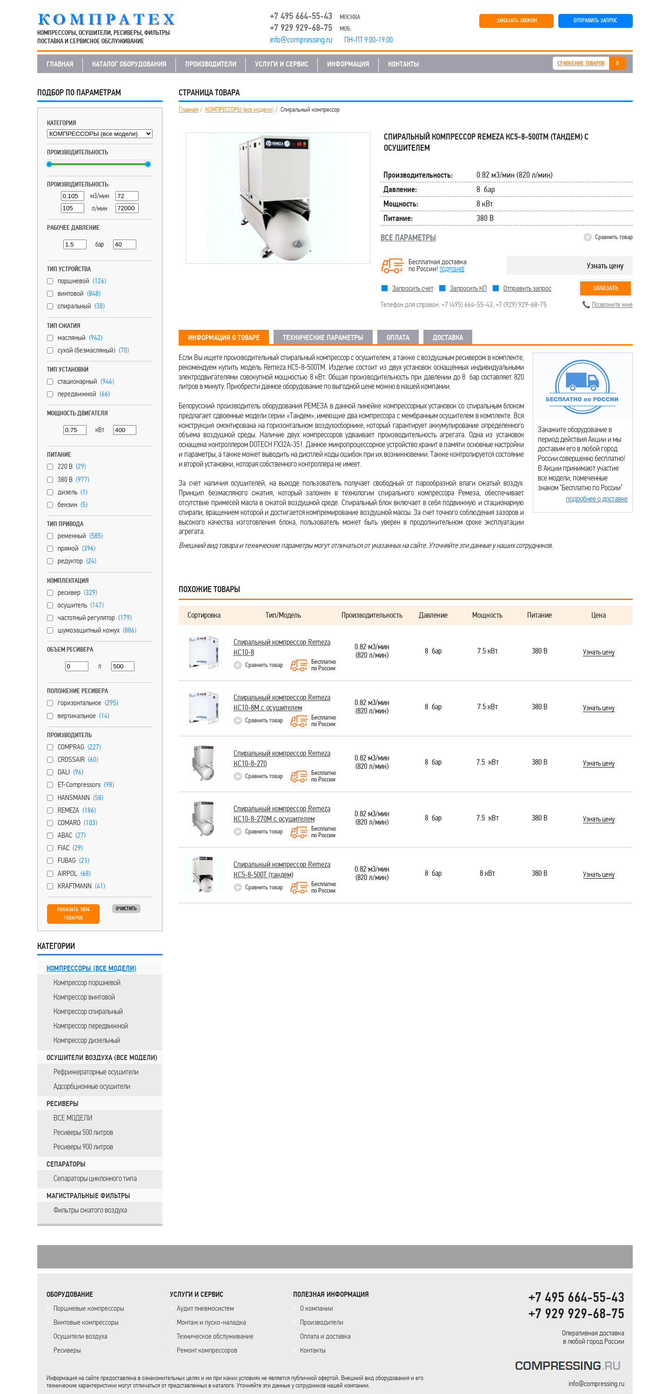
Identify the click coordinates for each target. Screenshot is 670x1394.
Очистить (126, 909)
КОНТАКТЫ (403, 64)
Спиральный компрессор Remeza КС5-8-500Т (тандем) (282, 870)
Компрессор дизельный (87, 1040)
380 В (540, 651)
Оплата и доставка (325, 1336)
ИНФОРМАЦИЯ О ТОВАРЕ (224, 337)
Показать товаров (73, 914)
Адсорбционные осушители (92, 1086)
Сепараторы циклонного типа (95, 1178)
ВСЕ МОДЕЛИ (73, 1117)
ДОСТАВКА (448, 337)
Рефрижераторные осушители (96, 1071)
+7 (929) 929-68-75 (521, 304)
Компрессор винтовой (84, 996)
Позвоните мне (612, 304)
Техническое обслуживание (215, 1336)
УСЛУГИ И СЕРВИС (281, 64)
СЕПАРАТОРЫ (66, 1164)
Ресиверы (67, 1350)
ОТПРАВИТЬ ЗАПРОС (595, 20)
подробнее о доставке (597, 498)
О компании (316, 1308)
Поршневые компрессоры (89, 1308)
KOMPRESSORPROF (569, 1367)
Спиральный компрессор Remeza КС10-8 (282, 647)
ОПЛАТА (398, 337)
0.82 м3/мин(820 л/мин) (372, 651)
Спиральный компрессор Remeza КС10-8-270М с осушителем (282, 814)
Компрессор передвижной (91, 1025)
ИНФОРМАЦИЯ (348, 64)
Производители (321, 1322)
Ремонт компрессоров (207, 1350)
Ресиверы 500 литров (83, 1132)
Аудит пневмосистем (205, 1308)
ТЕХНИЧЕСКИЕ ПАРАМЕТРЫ (323, 337)
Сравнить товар (614, 237)
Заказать (605, 288)
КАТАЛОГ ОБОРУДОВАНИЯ (129, 64)
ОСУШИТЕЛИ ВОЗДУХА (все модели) (102, 1057)
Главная (188, 110)
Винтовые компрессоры (86, 1322)
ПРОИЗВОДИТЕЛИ (210, 64)
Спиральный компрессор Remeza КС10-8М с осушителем (282, 703)
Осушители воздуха (80, 1336)
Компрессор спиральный (88, 1011)
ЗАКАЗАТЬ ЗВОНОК (516, 20)
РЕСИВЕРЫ (63, 1103)
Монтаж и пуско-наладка (211, 1322)
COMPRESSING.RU (115, 20)
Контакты (313, 1350)
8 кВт (487, 873)
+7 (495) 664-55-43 (467, 304)
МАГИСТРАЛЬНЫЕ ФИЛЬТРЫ (88, 1196)
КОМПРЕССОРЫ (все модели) (91, 968)
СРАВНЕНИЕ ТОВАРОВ (580, 63)
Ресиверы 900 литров (83, 1146)
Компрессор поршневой (87, 982)
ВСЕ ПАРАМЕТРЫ (408, 237)
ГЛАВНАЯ (60, 64)
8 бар (433, 651)
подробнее (452, 269)
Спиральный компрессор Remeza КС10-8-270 (282, 758)
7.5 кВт (487, 651)
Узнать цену (605, 265)
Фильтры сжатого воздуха (90, 1209)
